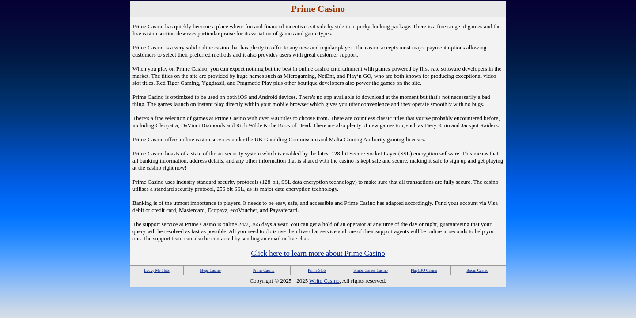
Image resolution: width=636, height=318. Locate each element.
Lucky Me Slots (157, 270)
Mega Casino (210, 270)
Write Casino (324, 280)
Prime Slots (317, 270)
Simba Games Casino (370, 270)
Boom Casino (477, 270)
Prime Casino (264, 270)
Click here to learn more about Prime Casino (318, 253)
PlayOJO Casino (424, 270)
